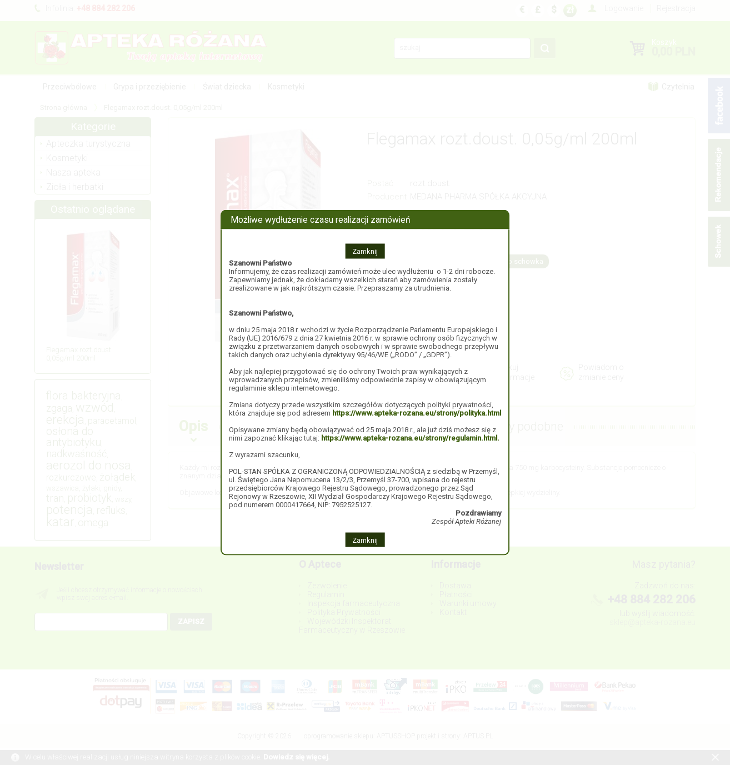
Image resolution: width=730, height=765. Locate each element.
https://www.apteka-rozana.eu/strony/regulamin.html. (410, 437)
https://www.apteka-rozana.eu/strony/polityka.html (416, 412)
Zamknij (365, 251)
